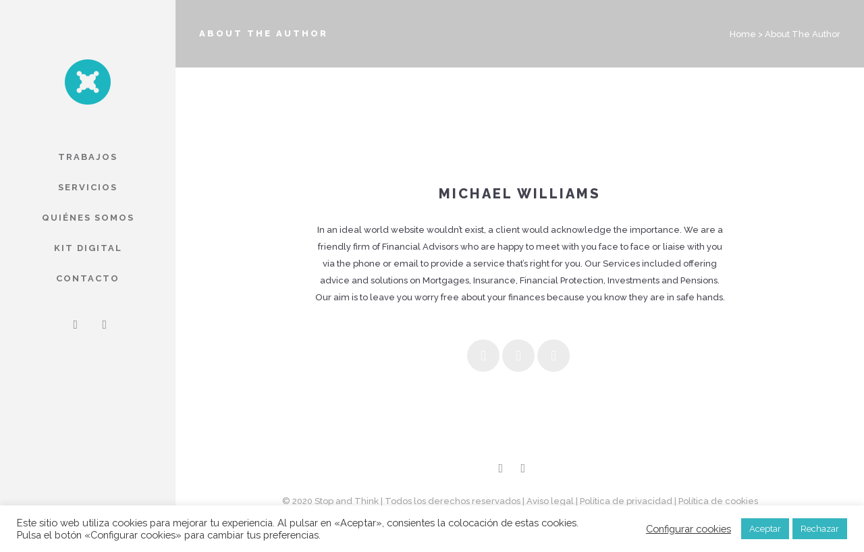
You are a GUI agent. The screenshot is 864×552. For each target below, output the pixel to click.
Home (743, 34)
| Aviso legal (548, 501)
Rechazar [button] (820, 529)
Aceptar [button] (765, 529)
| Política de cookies (716, 501)
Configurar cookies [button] (688, 528)
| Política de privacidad (624, 501)
